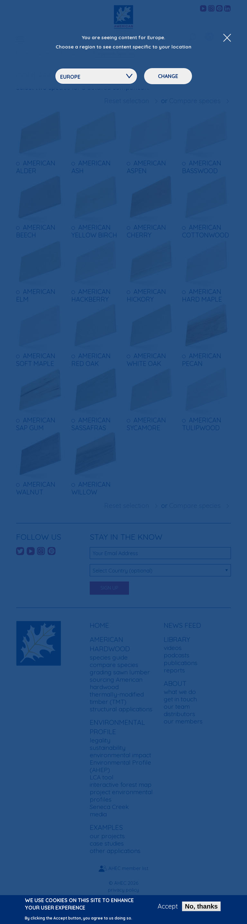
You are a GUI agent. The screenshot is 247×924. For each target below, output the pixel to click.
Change (168, 76)
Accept (168, 906)
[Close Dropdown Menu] (227, 38)
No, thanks (201, 906)
